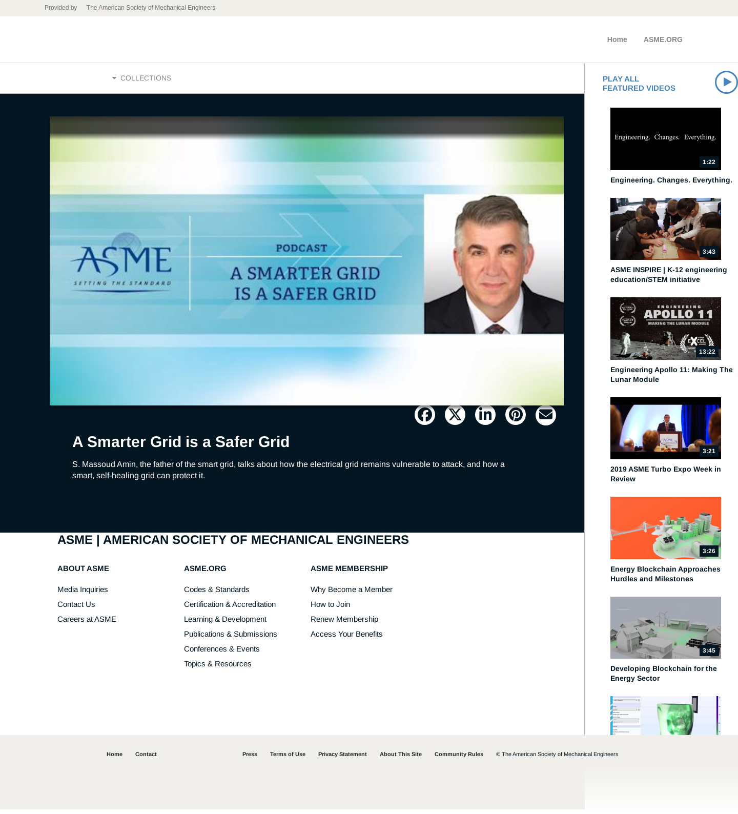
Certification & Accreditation (230, 608)
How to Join (330, 608)
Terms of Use (287, 759)
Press (249, 759)
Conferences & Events (222, 653)
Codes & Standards (217, 593)
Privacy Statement (342, 759)
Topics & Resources (218, 668)
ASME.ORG (663, 39)
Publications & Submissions (230, 638)
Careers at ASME (86, 623)
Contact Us (76, 608)
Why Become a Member (352, 593)
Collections (141, 80)
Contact (146, 759)
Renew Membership (344, 623)
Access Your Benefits (347, 638)
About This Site (401, 759)
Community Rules (459, 759)
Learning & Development (225, 623)
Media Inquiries (82, 593)
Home (617, 39)
